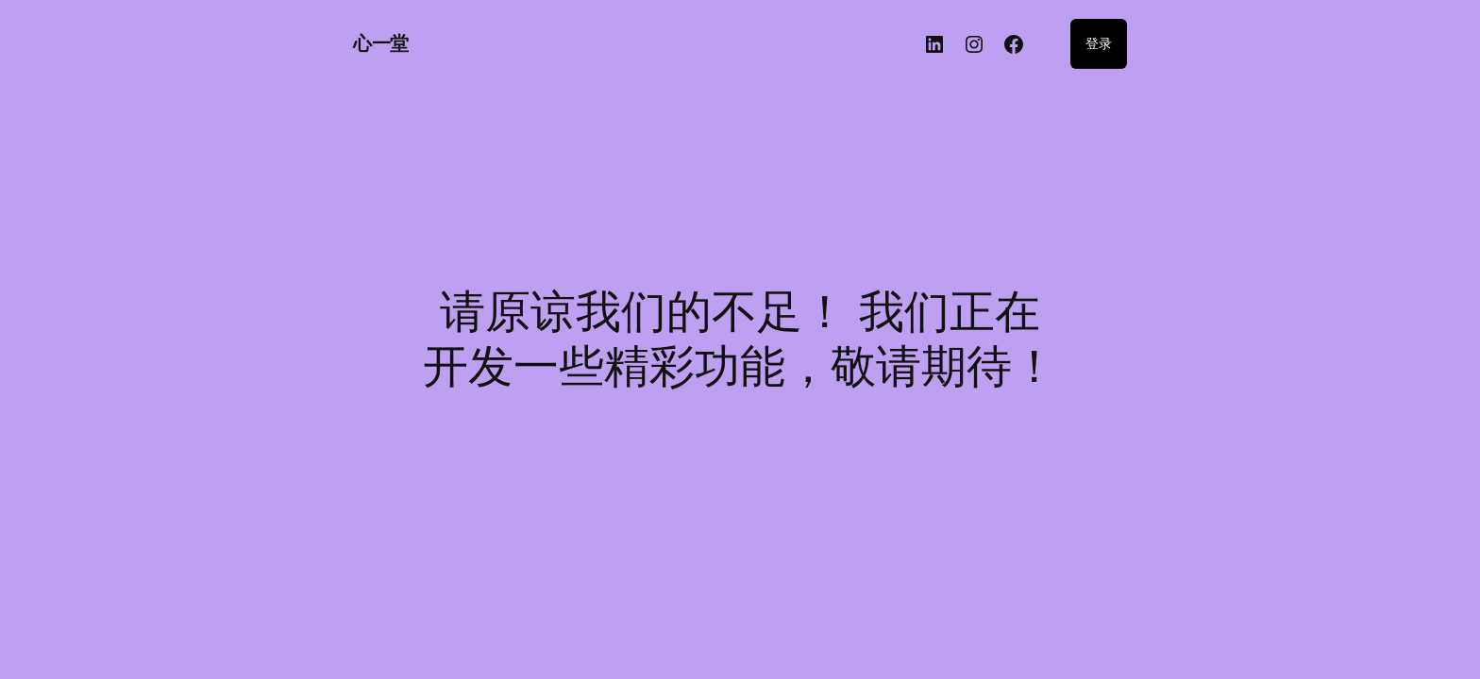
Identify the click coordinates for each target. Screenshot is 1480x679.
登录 (1098, 43)
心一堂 (381, 43)
